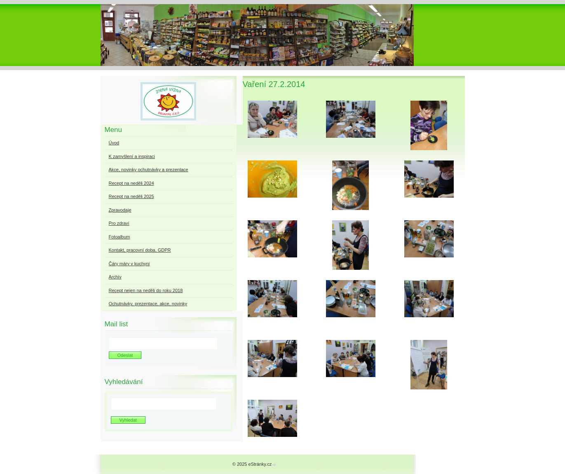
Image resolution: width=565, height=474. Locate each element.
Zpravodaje (120, 210)
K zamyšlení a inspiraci (132, 156)
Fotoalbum (119, 236)
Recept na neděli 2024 (131, 183)
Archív (115, 276)
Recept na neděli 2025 (131, 196)
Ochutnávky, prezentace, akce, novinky (148, 303)
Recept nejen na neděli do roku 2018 (146, 290)
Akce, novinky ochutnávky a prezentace (148, 169)
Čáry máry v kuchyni (129, 263)
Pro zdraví (119, 223)
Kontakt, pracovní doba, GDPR (140, 250)
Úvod (114, 142)
